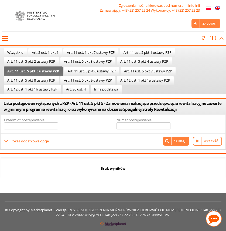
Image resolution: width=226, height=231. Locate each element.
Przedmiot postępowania (24, 120)
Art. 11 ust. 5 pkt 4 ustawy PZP (144, 61)
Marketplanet (41, 209)
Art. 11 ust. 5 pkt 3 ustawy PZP (88, 61)
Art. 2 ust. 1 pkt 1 (45, 52)
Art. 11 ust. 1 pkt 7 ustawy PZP (91, 52)
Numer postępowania (134, 120)
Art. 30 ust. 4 (76, 89)
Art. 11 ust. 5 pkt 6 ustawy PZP (92, 71)
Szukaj (180, 141)
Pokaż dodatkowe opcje (30, 141)
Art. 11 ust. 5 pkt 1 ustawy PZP (148, 52)
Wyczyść (211, 141)
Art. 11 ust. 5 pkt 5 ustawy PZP (33, 71)
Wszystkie (15, 52)
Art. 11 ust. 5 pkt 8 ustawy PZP (31, 80)
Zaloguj (210, 23)
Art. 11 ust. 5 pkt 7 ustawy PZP (148, 71)
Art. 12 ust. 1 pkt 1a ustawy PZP (145, 80)
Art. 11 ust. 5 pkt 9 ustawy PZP (88, 80)
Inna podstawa (106, 89)
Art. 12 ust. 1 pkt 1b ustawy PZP (32, 89)
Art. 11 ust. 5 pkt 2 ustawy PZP (31, 61)
